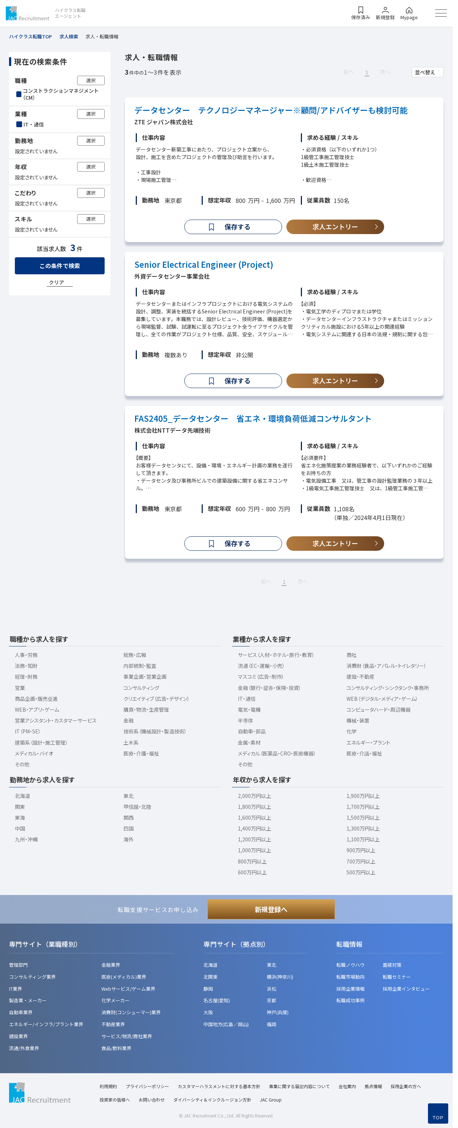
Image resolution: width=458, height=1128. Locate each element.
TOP (438, 1117)
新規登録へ (271, 909)
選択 (91, 80)
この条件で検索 (59, 265)
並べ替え (425, 72)
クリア (56, 282)
